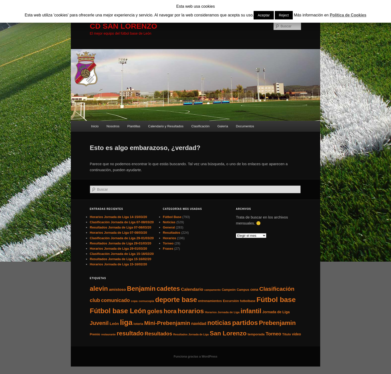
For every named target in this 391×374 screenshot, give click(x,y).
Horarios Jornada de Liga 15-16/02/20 (118, 264)
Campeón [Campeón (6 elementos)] (229, 290)
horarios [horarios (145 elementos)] (191, 311)
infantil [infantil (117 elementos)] (251, 310)
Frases (168, 248)
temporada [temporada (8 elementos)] (256, 334)
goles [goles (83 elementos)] (155, 311)
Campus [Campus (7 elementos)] (243, 290)
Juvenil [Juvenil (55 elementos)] (99, 323)
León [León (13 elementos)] (114, 323)
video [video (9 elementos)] (296, 334)
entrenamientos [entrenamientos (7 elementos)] (210, 301)
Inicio (94, 126)
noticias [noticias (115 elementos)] (219, 322)
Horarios (169, 238)
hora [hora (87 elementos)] (170, 311)
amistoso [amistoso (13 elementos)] (117, 289)
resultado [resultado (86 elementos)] (130, 333)
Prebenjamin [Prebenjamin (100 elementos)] (277, 322)
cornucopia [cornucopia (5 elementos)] (146, 300)
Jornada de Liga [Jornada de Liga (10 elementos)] (276, 312)
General (169, 227)
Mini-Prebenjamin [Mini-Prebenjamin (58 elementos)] (167, 323)
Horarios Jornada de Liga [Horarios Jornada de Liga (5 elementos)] (222, 312)
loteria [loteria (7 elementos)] (138, 324)
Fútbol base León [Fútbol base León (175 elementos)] (118, 311)
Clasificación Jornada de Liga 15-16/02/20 (122, 254)
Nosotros (112, 126)
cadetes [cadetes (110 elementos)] (168, 288)
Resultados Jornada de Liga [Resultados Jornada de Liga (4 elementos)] (191, 334)
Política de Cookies (348, 15)
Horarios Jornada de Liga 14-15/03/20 (118, 217)
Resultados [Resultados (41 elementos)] (158, 333)
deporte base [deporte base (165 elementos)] (176, 299)
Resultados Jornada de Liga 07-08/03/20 (120, 227)
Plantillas (133, 126)
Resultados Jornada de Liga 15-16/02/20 (120, 259)
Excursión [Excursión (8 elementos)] (231, 301)
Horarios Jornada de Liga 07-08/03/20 (118, 232)
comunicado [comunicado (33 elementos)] (115, 300)
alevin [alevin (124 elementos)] (99, 288)
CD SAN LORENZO (123, 26)
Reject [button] (284, 15)
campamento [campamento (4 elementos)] (212, 289)
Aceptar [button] (264, 15)
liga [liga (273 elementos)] (126, 322)
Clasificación (200, 126)
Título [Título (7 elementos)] (286, 334)
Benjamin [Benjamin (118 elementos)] (141, 288)
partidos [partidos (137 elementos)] (245, 322)
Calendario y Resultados (166, 126)
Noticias (169, 222)
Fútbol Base (172, 217)
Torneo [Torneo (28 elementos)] (273, 333)
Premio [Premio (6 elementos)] (95, 334)
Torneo (168, 243)
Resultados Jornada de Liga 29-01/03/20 (120, 243)
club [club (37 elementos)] (95, 300)
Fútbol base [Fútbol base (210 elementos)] (276, 299)
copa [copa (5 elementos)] (134, 300)
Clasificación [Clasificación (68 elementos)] (276, 289)
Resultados (171, 232)
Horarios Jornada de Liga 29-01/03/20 (118, 248)
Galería (222, 126)
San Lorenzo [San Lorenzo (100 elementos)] (228, 333)
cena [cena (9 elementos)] (254, 290)
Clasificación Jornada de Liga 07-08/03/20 (122, 222)
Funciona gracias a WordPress (195, 356)
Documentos (245, 126)
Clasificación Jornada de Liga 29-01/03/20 (122, 238)
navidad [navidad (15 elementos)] (198, 323)
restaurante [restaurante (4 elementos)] (108, 334)
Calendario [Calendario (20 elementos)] (192, 289)
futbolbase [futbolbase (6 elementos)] (247, 301)
